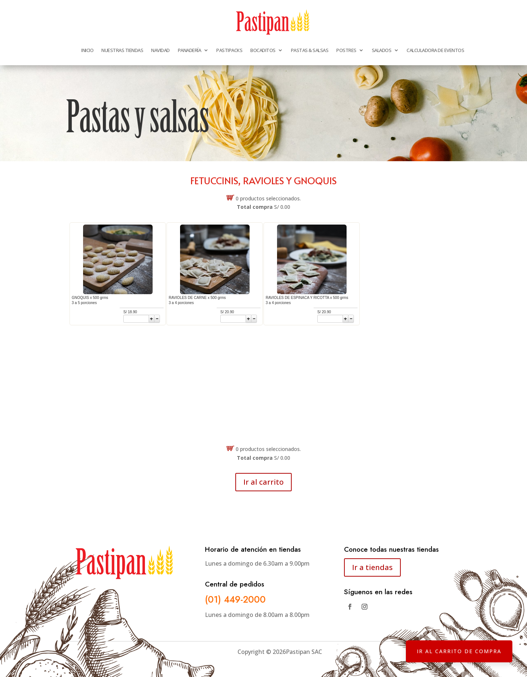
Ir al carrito (263, 482)
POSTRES (346, 50)
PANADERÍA (189, 50)
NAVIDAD (160, 50)
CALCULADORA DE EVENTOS (435, 50)
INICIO (87, 50)
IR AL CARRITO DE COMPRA (459, 651)
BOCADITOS (263, 50)
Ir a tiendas (372, 567)
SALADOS (382, 50)
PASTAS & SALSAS (310, 50)
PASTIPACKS (229, 50)
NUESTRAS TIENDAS (122, 50)
